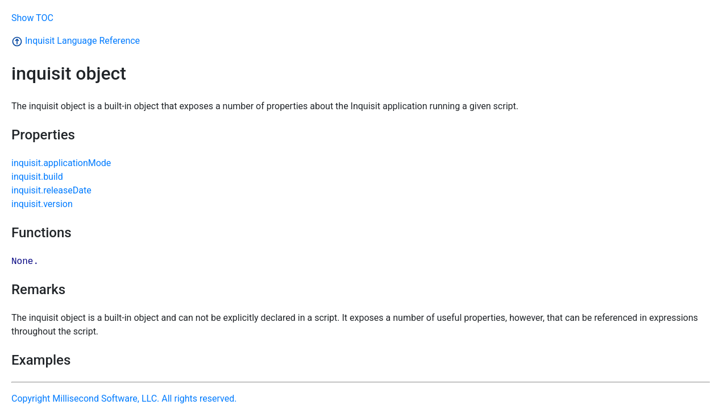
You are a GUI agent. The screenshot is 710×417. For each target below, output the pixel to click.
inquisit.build (37, 176)
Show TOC (32, 18)
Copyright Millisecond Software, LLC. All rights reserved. (123, 398)
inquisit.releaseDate (51, 190)
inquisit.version (42, 204)
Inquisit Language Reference (75, 40)
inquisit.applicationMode (61, 163)
